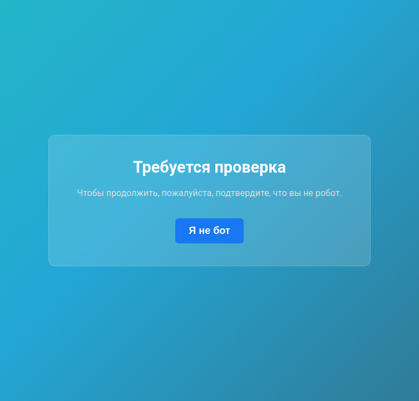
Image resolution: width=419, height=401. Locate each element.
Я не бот (209, 230)
